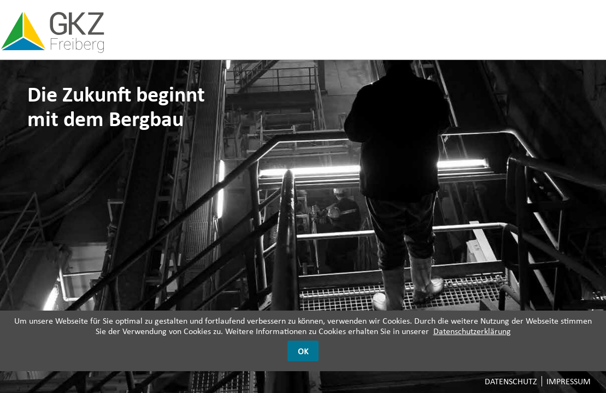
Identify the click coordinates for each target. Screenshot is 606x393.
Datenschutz (511, 381)
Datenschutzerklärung (472, 331)
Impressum (568, 381)
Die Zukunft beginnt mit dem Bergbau (116, 106)
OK (303, 351)
